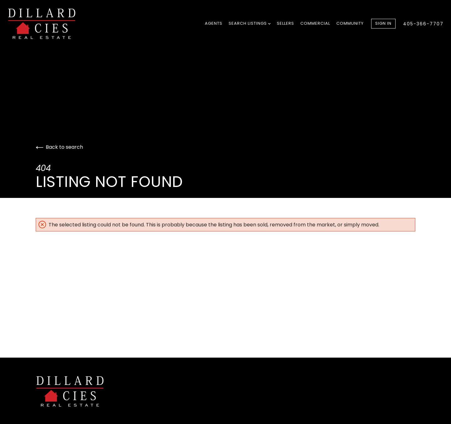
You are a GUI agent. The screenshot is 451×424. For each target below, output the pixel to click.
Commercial (315, 23)
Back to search (59, 147)
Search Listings (250, 23)
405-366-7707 (423, 24)
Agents (213, 23)
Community (350, 23)
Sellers (285, 23)
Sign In (383, 23)
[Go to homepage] (48, 24)
